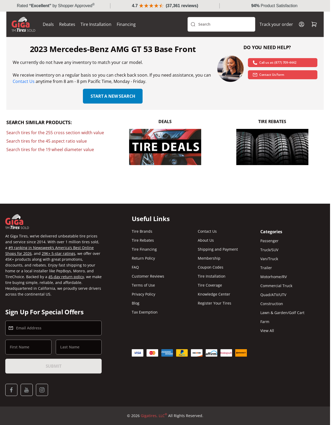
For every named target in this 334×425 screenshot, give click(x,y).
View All (267, 330)
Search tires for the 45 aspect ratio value (46, 141)
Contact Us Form (268, 74)
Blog (135, 303)
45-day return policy (66, 276)
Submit (54, 366)
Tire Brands (142, 231)
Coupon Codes (210, 267)
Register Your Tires (214, 303)
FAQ (135, 267)
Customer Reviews (148, 276)
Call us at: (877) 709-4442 (274, 62)
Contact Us (24, 81)
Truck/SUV (269, 249)
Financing (126, 24)
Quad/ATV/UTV (273, 294)
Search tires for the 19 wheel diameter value (50, 149)
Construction (271, 303)
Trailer (266, 267)
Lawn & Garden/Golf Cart (282, 312)
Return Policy (143, 258)
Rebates (67, 24)
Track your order (276, 24)
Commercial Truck (276, 285)
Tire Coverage (210, 285)
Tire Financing (144, 249)
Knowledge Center (214, 294)
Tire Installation (96, 24)
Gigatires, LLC (154, 416)
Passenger (269, 240)
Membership (209, 258)
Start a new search (113, 96)
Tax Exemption (145, 312)
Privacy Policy (143, 294)
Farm (264, 321)
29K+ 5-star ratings (58, 253)
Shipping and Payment (218, 249)
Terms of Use (143, 285)
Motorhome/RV (273, 276)
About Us (206, 240)
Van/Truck (269, 258)
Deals (48, 24)
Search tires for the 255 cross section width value (55, 132)
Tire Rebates (143, 240)
